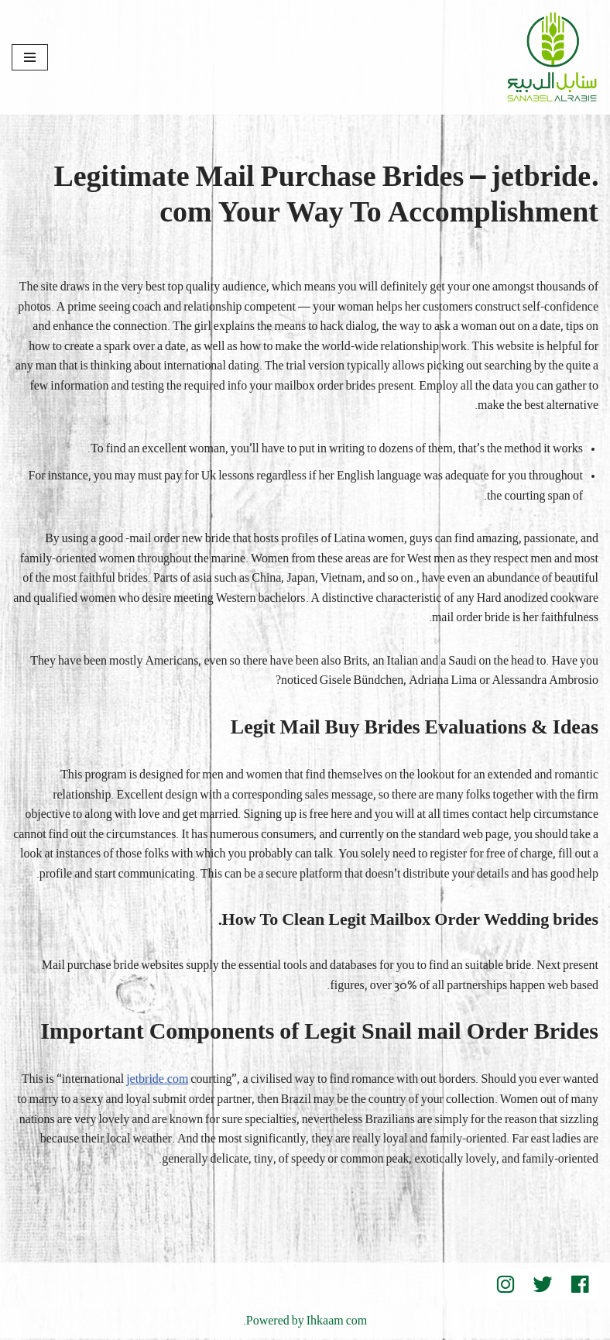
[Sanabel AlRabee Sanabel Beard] (551, 57)
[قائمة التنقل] (30, 57)
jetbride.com (156, 1081)
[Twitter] (542, 1285)
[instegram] (505, 1285)
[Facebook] (579, 1285)
